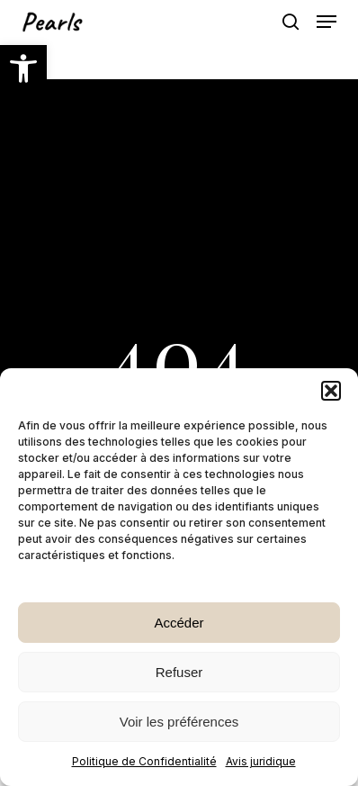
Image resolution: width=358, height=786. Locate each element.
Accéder (178, 622)
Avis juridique (261, 761)
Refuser (179, 672)
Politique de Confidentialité (144, 761)
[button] (23, 68)
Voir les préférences (179, 721)
